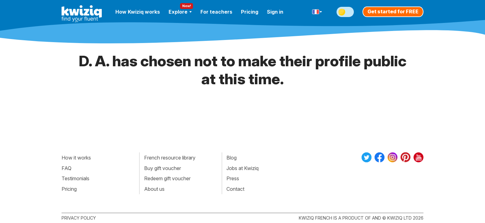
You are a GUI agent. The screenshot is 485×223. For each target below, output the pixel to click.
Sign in (275, 12)
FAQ (66, 168)
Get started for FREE (392, 11)
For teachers (216, 12)
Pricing (249, 12)
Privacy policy (79, 218)
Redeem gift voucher (167, 178)
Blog (231, 158)
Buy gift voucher (162, 168)
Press (232, 178)
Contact (235, 189)
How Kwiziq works (137, 12)
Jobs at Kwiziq (242, 168)
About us (154, 189)
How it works (76, 158)
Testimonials (75, 178)
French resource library (169, 158)
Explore (180, 12)
